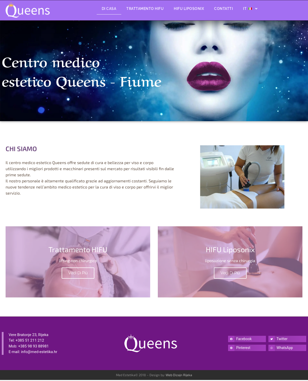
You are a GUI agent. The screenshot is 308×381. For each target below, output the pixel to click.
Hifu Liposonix (189, 9)
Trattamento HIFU (145, 9)
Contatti (223, 9)
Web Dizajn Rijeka (179, 376)
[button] (247, 340)
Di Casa (109, 9)
